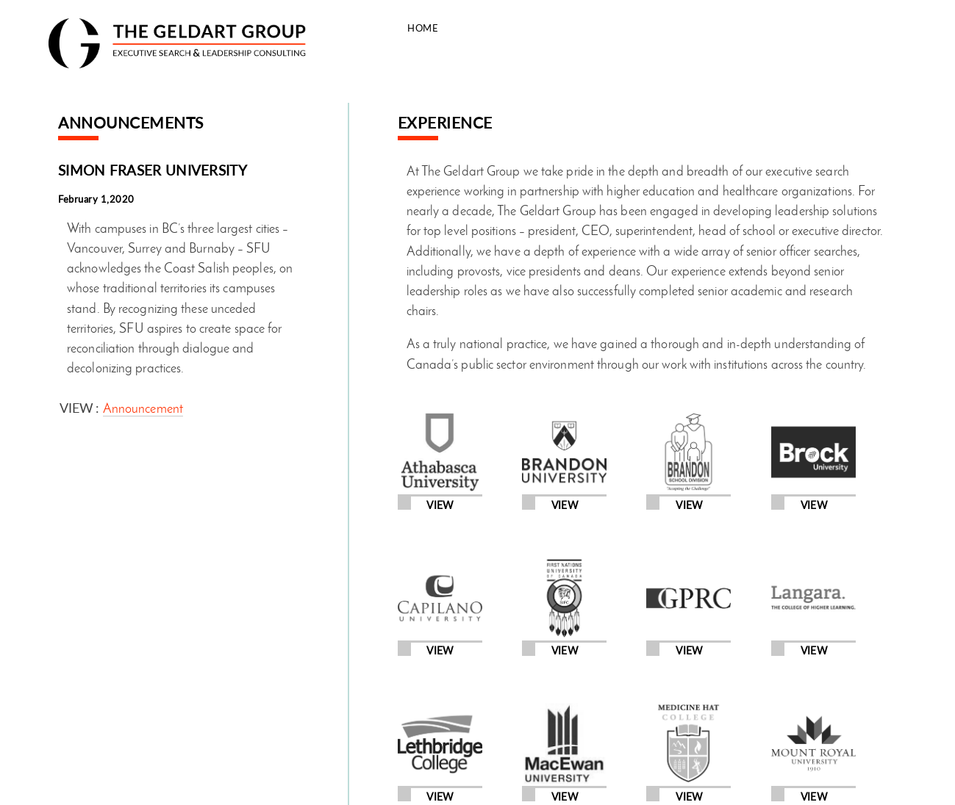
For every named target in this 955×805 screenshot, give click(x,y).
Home (423, 28)
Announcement (143, 409)
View (440, 505)
